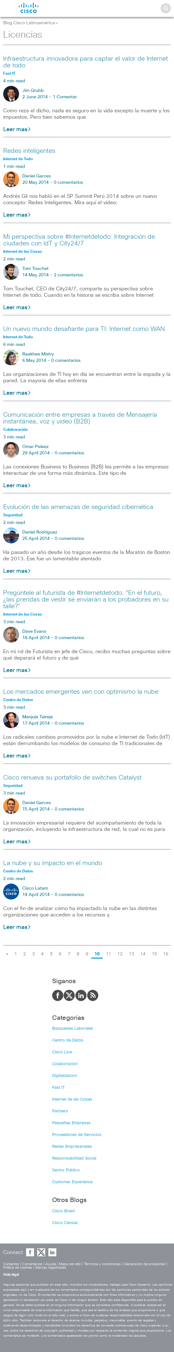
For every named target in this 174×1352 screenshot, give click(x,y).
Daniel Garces (36, 176)
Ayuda (50, 1264)
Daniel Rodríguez (39, 532)
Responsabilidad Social (74, 1158)
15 (154, 954)
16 (165, 954)
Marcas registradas (50, 1267)
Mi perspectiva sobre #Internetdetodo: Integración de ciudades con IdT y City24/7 (79, 240)
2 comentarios (68, 275)
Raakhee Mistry (38, 354)
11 (108, 954)
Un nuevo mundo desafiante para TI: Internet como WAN (84, 329)
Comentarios (32, 1264)
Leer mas (17, 129)
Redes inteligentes (29, 151)
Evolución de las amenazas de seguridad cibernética (78, 507)
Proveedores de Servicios (76, 1135)
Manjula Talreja (37, 717)
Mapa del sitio (70, 1264)
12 (119, 954)
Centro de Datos (67, 1040)
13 (131, 954)
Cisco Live (62, 1052)
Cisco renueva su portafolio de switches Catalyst (72, 777)
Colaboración (65, 1064)
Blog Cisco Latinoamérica (29, 23)
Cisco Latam (35, 888)
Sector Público (66, 1170)
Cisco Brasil (63, 1211)
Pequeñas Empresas (71, 1123)
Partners (60, 1111)
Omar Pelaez (35, 446)
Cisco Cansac (65, 1223)
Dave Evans (34, 631)
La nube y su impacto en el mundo (52, 863)
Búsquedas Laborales (72, 1029)
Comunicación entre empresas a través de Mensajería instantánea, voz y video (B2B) (80, 418)
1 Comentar (65, 97)
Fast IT (58, 1088)
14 (142, 954)
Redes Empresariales (72, 1147)
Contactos (11, 1264)
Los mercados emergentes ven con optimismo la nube (80, 692)
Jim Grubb (33, 90)
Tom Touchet (35, 268)
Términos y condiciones (102, 1264)
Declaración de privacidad (144, 1264)
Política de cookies (17, 1267)
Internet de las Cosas (72, 1099)
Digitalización (64, 1076)
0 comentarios (68, 182)
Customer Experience (72, 1182)
